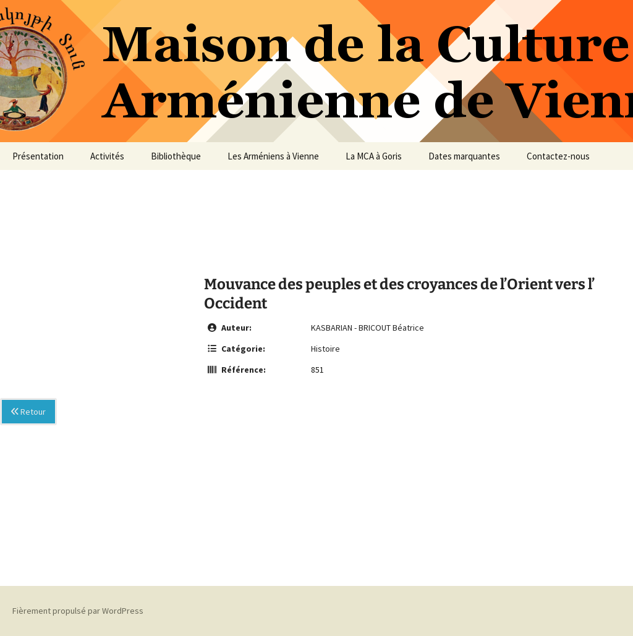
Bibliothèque (176, 156)
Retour (28, 411)
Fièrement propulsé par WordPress (77, 610)
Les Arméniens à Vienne (273, 156)
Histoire (325, 348)
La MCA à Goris (374, 156)
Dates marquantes (464, 156)
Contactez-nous (558, 156)
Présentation (38, 156)
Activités (107, 156)
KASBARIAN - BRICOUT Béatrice (367, 327)
